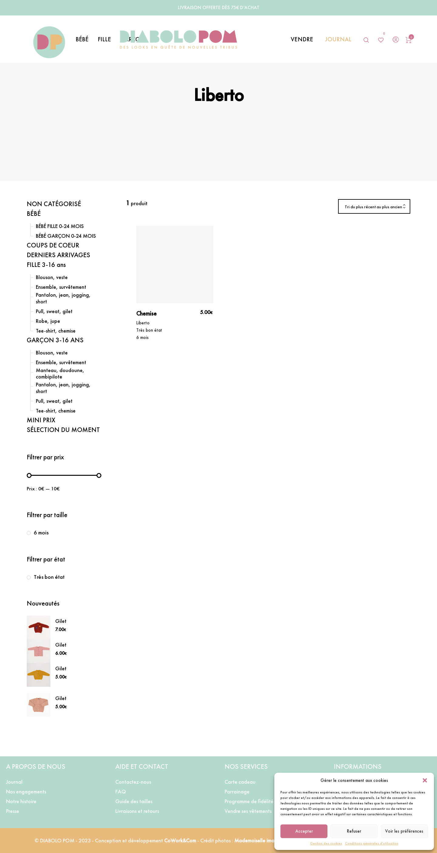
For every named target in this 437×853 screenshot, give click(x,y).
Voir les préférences (404, 831)
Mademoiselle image (257, 840)
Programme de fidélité (249, 801)
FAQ (120, 791)
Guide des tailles (133, 801)
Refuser (354, 831)
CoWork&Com (180, 840)
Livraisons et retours (137, 810)
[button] (425, 780)
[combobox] (374, 207)
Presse (12, 810)
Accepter (304, 831)
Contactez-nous (133, 781)
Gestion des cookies (326, 843)
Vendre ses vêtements (248, 810)
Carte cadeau (240, 781)
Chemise (146, 313)
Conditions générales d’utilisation (371, 843)
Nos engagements (26, 791)
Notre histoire (21, 801)
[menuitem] (87, 39)
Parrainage (237, 791)
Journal (14, 781)
